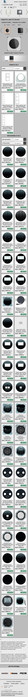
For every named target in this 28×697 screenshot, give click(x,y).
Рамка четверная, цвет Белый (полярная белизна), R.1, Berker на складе (7, 128)
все (5, 24)
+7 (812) (7, 4)
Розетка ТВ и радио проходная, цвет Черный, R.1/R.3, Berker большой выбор (20, 481)
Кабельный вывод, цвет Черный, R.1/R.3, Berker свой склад (7, 330)
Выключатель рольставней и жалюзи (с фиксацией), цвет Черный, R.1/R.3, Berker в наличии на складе (20, 246)
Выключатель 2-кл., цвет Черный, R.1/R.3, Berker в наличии (7, 223)
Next (27, 12)
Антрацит (12, 60)
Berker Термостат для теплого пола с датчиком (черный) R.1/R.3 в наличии (21, 609)
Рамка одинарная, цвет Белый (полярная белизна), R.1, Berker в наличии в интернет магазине (20, 86)
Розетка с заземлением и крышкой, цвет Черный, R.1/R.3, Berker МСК (7, 439)
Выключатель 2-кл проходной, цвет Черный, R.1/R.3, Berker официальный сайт (7, 203)
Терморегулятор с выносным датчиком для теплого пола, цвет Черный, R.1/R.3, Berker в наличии (7, 631)
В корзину (10, 90)
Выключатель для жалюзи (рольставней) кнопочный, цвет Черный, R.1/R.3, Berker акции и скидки (7, 246)
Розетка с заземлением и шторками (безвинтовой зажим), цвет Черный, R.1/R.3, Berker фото (20, 439)
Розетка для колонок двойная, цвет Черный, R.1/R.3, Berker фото (20, 373)
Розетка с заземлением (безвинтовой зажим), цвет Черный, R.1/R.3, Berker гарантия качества (7, 418)
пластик (8, 24)
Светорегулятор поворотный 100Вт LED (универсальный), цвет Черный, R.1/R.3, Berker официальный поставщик (7, 589)
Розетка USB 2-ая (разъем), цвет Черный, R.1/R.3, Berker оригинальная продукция (7, 353)
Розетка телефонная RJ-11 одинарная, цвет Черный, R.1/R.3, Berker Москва (7, 524)
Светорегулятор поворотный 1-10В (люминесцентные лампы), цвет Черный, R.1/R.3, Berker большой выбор (20, 567)
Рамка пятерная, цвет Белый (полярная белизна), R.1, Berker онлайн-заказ (7, 107)
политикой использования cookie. (8, 695)
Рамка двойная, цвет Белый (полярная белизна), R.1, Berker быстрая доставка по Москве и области (7, 86)
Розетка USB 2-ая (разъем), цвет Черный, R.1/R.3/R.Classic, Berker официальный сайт (21, 353)
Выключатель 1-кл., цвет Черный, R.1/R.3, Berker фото (20, 181)
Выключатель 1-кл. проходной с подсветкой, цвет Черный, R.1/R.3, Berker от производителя (7, 182)
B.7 (19, 15)
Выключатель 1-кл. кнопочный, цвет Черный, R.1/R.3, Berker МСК (7, 160)
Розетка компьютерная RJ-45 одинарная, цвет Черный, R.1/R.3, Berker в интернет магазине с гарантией (20, 396)
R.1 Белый (7, 34)
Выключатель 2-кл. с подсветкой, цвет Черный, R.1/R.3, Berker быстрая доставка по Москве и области (21, 204)
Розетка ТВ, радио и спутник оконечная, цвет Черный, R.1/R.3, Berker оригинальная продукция (7, 503)
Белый (6, 60)
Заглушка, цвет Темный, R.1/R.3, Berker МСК (7, 309)
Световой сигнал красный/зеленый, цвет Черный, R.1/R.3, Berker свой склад (7, 545)
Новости (22, 683)
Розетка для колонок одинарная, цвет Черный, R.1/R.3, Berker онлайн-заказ (7, 374)
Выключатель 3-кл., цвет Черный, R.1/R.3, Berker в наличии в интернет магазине (20, 224)
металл (19, 24)
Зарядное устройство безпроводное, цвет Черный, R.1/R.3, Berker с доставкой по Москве (21, 310)
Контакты (16, 1)
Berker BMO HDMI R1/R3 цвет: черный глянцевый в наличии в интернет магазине (21, 331)
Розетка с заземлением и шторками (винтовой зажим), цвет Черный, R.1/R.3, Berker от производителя (7, 460)
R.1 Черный (20, 34)
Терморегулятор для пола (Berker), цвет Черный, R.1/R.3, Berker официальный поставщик (7, 610)
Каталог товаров (15, 683)
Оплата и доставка (23, 1)
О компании (6, 683)
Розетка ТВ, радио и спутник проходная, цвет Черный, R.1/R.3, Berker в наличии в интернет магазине (20, 503)
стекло (13, 24)
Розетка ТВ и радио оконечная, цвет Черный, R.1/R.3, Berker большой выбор (7, 481)
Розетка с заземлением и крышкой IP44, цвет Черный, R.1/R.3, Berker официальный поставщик (21, 418)
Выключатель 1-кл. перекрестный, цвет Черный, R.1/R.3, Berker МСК (21, 160)
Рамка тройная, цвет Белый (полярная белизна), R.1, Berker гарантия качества (21, 107)
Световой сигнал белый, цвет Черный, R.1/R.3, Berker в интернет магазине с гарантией (21, 524)
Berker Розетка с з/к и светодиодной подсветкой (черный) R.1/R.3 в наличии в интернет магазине (21, 460)
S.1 (8, 15)
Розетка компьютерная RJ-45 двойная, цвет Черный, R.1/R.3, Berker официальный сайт (7, 396)
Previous (1, 12)
